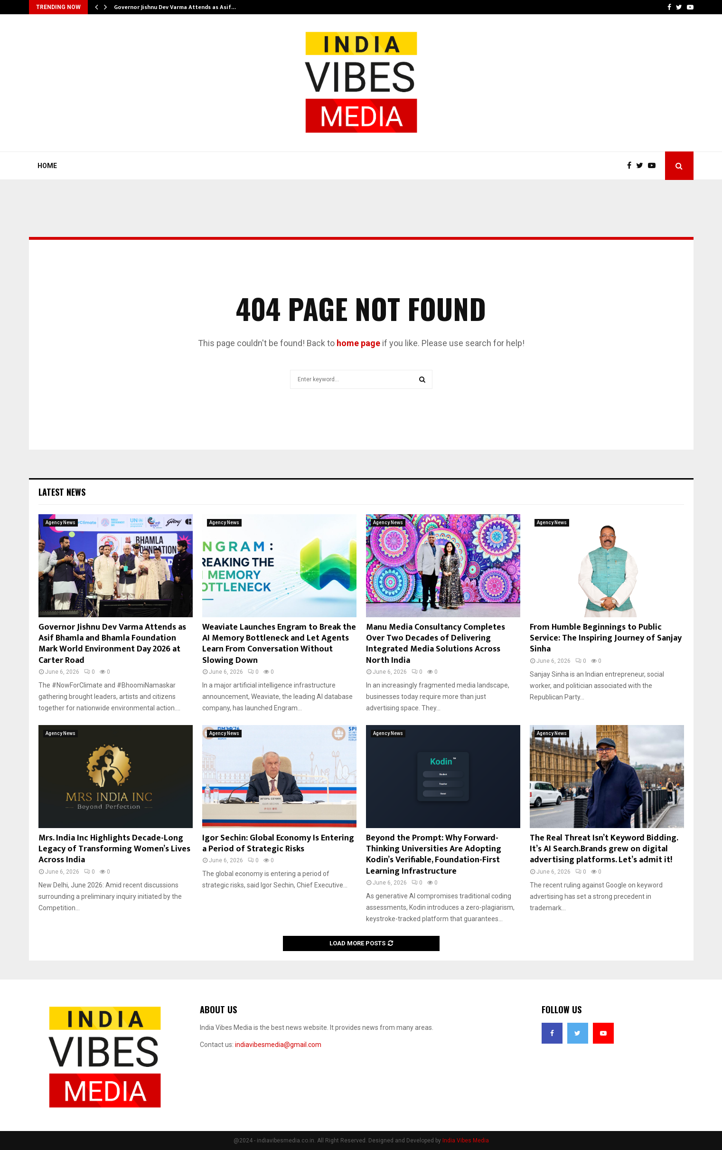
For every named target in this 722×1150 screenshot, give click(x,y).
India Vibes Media (465, 1140)
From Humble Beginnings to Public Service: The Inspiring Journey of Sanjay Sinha (606, 638)
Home (47, 166)
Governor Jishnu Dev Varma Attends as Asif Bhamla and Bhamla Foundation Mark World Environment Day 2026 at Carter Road (112, 644)
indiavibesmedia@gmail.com (278, 1044)
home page (358, 343)
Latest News (61, 492)
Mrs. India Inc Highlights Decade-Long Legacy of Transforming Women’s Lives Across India (114, 849)
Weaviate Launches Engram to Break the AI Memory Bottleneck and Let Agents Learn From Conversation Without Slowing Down (279, 644)
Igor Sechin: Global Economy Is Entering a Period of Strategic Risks (278, 843)
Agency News (60, 522)
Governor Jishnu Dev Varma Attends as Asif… (175, 7)
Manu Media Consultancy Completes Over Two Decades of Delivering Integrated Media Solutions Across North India (435, 644)
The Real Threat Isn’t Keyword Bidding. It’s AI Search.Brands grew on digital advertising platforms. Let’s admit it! (604, 849)
